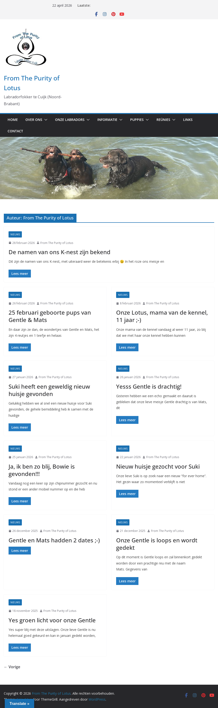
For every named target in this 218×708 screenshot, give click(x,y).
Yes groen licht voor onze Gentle (52, 620)
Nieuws (15, 234)
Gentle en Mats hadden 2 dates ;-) (54, 540)
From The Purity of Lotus (56, 243)
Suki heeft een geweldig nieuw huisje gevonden (49, 390)
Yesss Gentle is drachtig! (148, 386)
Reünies (163, 119)
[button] (44, 119)
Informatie (107, 119)
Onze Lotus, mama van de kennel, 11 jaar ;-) (162, 316)
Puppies (137, 119)
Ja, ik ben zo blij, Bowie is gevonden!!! (42, 470)
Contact (15, 131)
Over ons (33, 119)
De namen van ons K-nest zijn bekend (59, 252)
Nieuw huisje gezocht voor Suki (158, 466)
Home (13, 119)
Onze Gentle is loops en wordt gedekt (156, 543)
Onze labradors (70, 119)
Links (188, 119)
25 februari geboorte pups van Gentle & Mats (50, 316)
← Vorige (12, 666)
